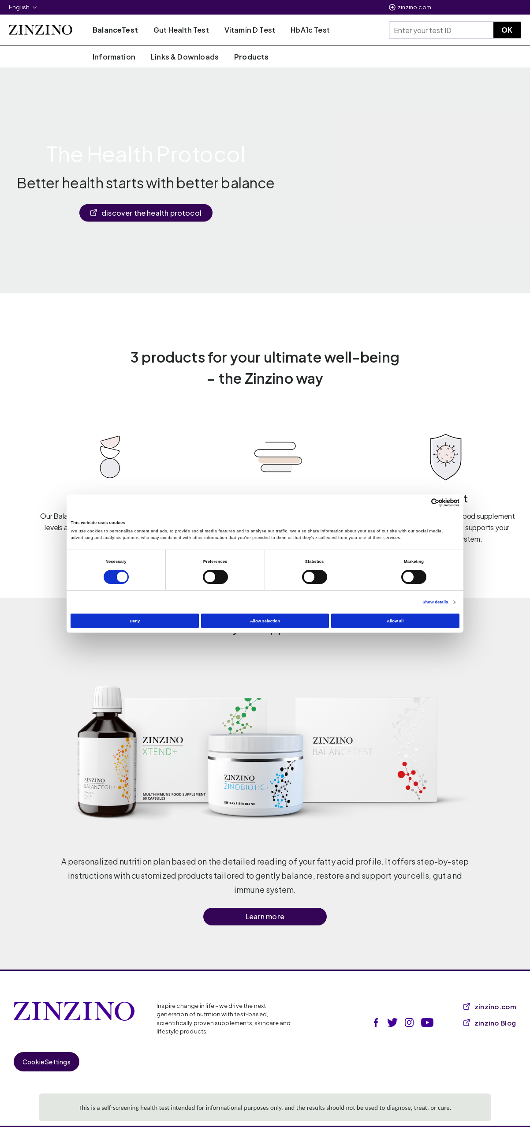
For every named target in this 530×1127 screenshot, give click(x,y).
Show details (435, 602)
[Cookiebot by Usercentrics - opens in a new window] (420, 502)
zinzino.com (414, 7)
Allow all (395, 621)
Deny (135, 621)
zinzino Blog (489, 1022)
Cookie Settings (46, 1062)
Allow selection (265, 621)
